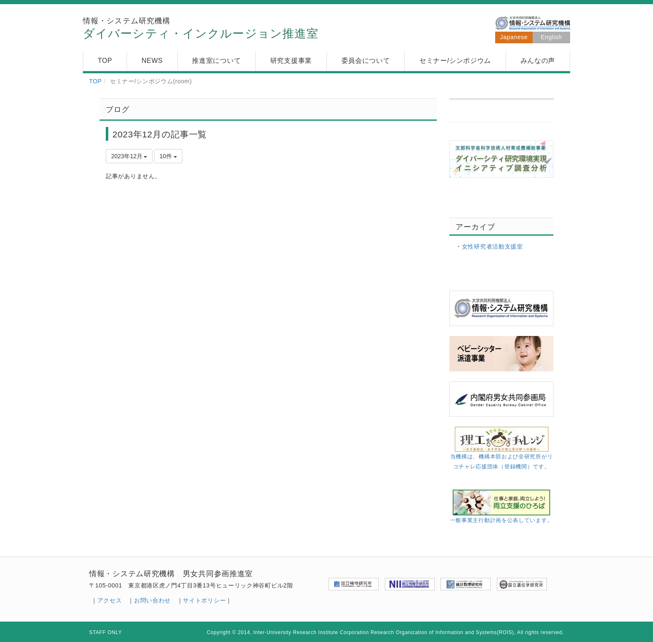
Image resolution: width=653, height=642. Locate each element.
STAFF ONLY (105, 632)
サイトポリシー (204, 600)
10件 (168, 156)
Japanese (514, 37)
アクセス (109, 600)
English (551, 37)
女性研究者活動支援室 (492, 246)
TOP (95, 81)
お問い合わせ (152, 600)
